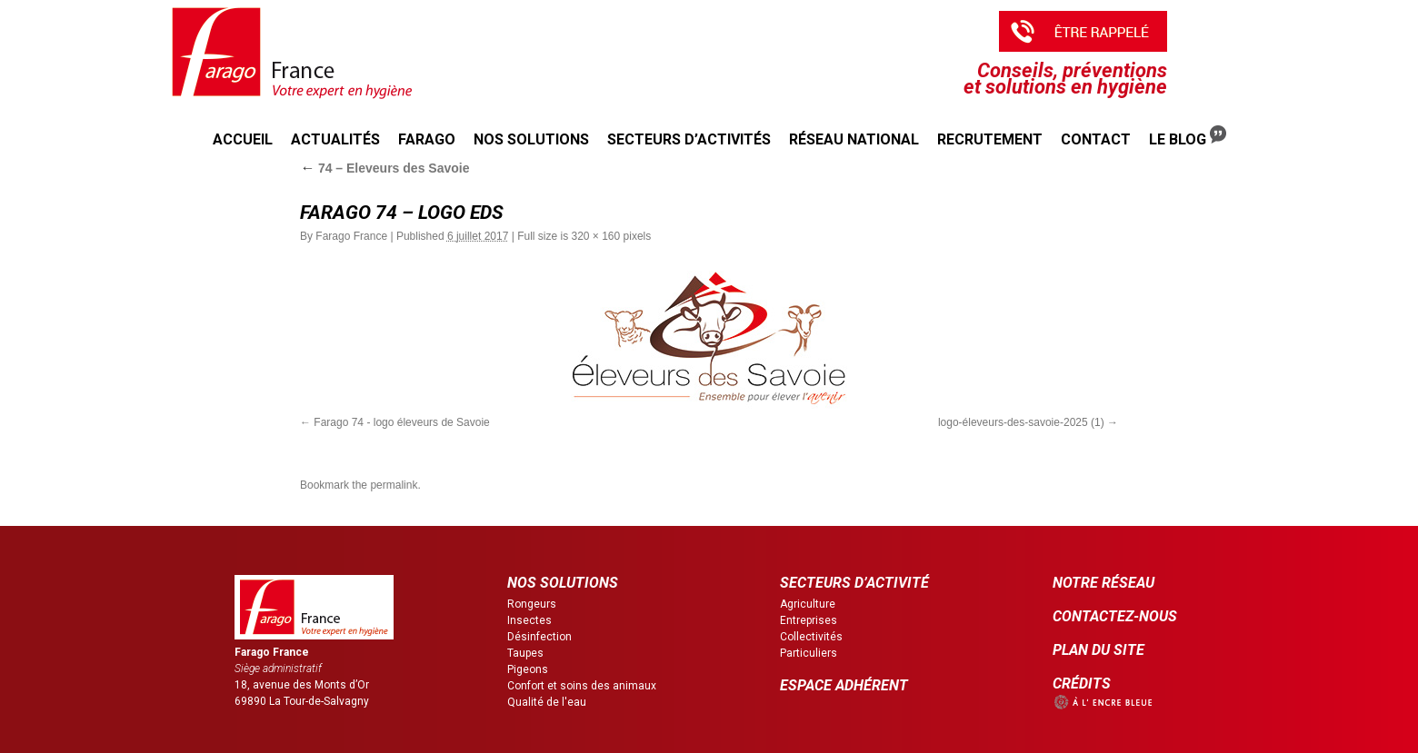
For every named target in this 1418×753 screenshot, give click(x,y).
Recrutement (990, 139)
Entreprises (808, 620)
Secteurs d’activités (689, 139)
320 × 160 (595, 236)
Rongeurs (531, 604)
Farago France (351, 236)
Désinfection (539, 636)
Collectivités (811, 636)
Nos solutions (531, 139)
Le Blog (1187, 136)
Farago (426, 139)
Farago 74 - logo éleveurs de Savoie (401, 422)
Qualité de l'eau (546, 702)
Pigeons (527, 669)
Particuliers (808, 653)
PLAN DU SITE (1098, 650)
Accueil (243, 139)
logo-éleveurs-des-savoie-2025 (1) (1021, 422)
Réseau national (854, 139)
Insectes (529, 620)
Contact (1096, 139)
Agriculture (807, 604)
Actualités (335, 139)
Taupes (525, 653)
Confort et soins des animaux (581, 685)
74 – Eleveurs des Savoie (384, 168)
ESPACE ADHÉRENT (844, 685)
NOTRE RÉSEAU (1103, 582)
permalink (393, 485)
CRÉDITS (1082, 683)
